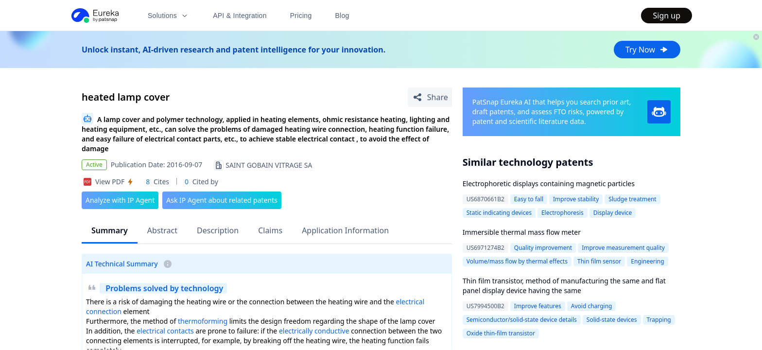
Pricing (301, 15)
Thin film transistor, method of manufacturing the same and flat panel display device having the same (564, 285)
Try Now (647, 49)
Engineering (647, 261)
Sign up (666, 15)
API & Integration (240, 15)
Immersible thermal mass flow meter (522, 232)
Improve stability (576, 199)
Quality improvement (543, 248)
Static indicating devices (499, 213)
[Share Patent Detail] (430, 97)
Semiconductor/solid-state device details (522, 319)
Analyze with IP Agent (120, 200)
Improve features (537, 306)
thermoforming (202, 321)
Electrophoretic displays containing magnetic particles (549, 183)
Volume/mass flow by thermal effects (517, 261)
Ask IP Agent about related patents (221, 200)
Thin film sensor (599, 261)
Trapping (659, 319)
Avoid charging (591, 306)
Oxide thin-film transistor (501, 333)
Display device (612, 213)
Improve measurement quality (623, 248)
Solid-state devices (612, 319)
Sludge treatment (632, 199)
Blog (342, 15)
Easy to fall (528, 199)
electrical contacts (165, 330)
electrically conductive (314, 330)
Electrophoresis (562, 213)
